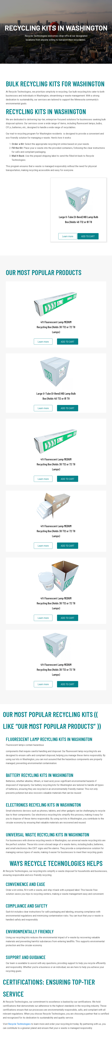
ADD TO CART (88, 236)
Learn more (67, 236)
